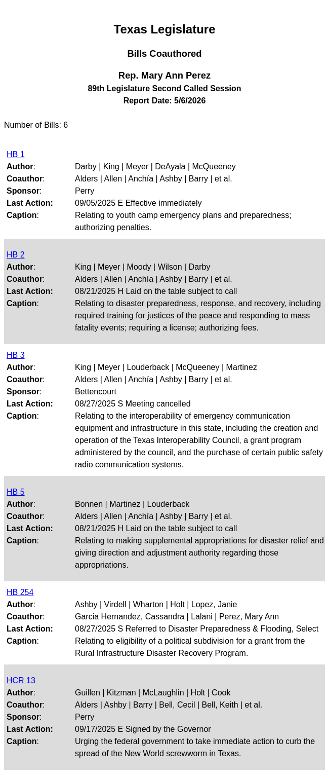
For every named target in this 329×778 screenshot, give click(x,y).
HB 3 (16, 355)
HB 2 (16, 254)
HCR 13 (21, 680)
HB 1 (16, 154)
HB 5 (16, 492)
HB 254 (20, 592)
